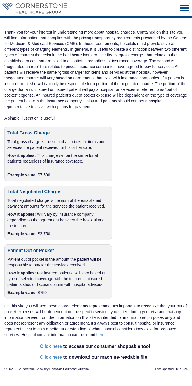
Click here (51, 346)
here (100, 334)
